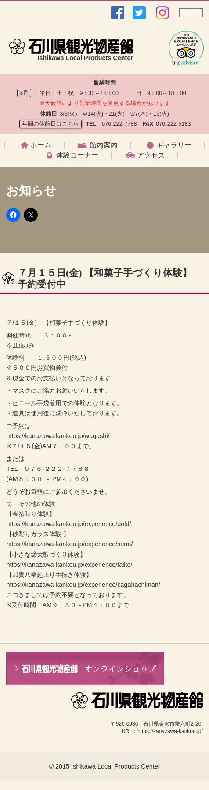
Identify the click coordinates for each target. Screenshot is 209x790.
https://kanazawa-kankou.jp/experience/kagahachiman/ (83, 584)
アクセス (151, 155)
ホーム (40, 145)
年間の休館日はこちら (50, 123)
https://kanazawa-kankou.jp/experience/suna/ (69, 544)
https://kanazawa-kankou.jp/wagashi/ (57, 435)
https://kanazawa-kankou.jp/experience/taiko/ (69, 564)
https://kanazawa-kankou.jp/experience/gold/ (68, 523)
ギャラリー (173, 145)
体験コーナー (77, 155)
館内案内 (104, 145)
